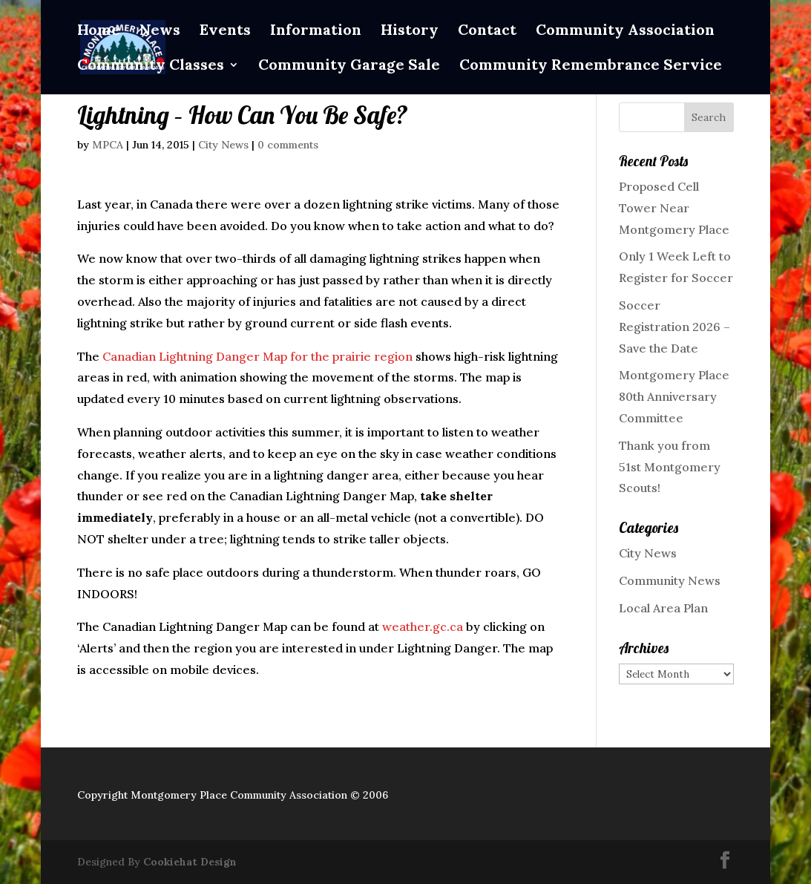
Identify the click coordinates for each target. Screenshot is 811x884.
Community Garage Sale (349, 66)
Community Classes (150, 66)
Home (98, 31)
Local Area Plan (663, 607)
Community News (669, 580)
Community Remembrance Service (590, 66)
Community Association (625, 31)
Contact (487, 31)
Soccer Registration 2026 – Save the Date (674, 327)
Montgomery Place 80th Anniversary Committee (674, 396)
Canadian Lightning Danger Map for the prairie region (257, 356)
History (410, 31)
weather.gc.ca (422, 626)
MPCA (107, 144)
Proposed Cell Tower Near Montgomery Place (674, 208)
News (159, 31)
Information (315, 31)
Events (225, 31)
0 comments (287, 144)
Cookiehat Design (190, 861)
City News (223, 144)
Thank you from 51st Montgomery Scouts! (669, 467)
